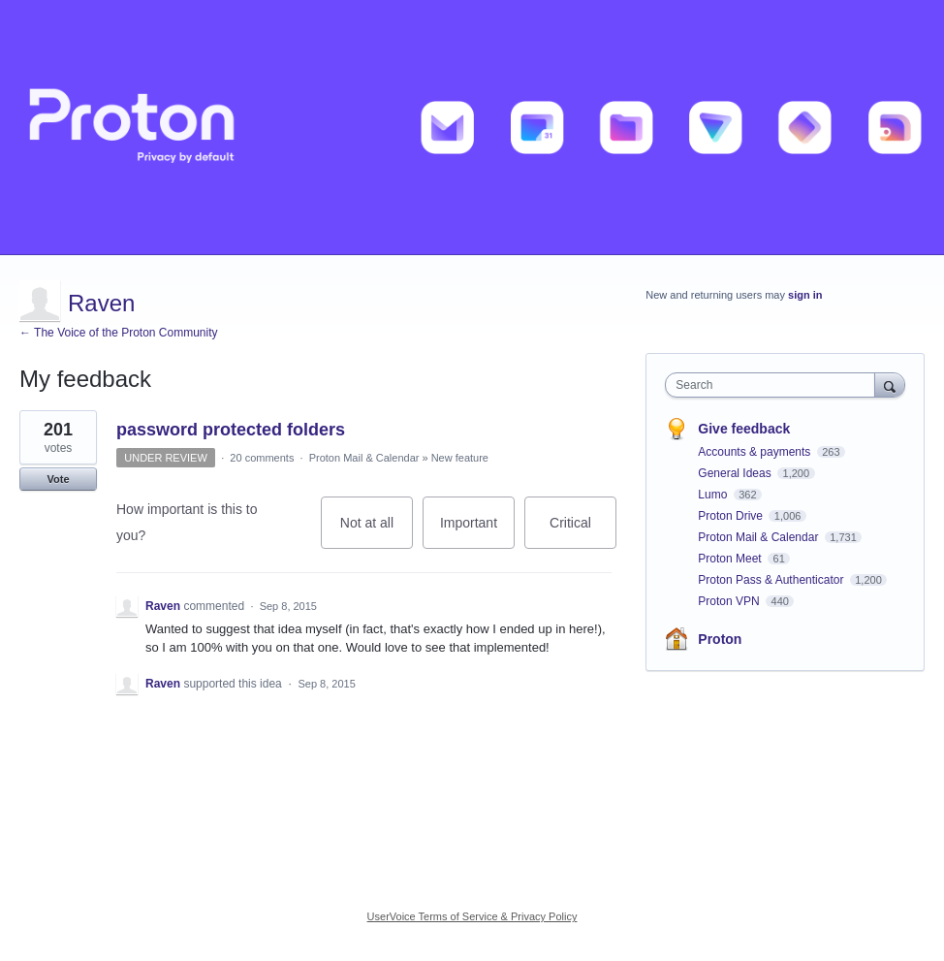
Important (477, 532)
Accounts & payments (755, 452)
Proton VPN (730, 601)
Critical (583, 532)
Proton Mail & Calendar (364, 458)
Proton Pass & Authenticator (772, 580)
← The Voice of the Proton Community (118, 332)
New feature (459, 458)
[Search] (889, 384)
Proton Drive (732, 516)
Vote (58, 479)
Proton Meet (731, 558)
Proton (719, 639)
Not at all (376, 532)
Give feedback (744, 428)
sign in (805, 295)
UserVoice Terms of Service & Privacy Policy (472, 916)
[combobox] (774, 385)
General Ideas (736, 473)
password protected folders (230, 429)
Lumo (714, 494)
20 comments (262, 458)
